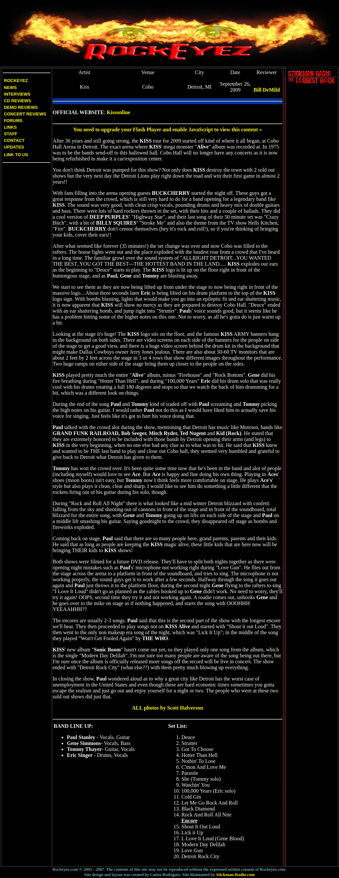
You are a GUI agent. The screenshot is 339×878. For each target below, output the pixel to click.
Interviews (16, 94)
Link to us (15, 154)
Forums (13, 120)
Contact (14, 140)
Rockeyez (16, 80)
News (10, 87)
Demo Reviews (20, 107)
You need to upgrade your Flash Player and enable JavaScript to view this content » (167, 129)
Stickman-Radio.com (235, 874)
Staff (11, 133)
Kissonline (118, 112)
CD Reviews (17, 100)
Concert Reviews (25, 113)
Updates (13, 147)
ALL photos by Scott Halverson (167, 708)
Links (10, 127)
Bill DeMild (267, 90)
